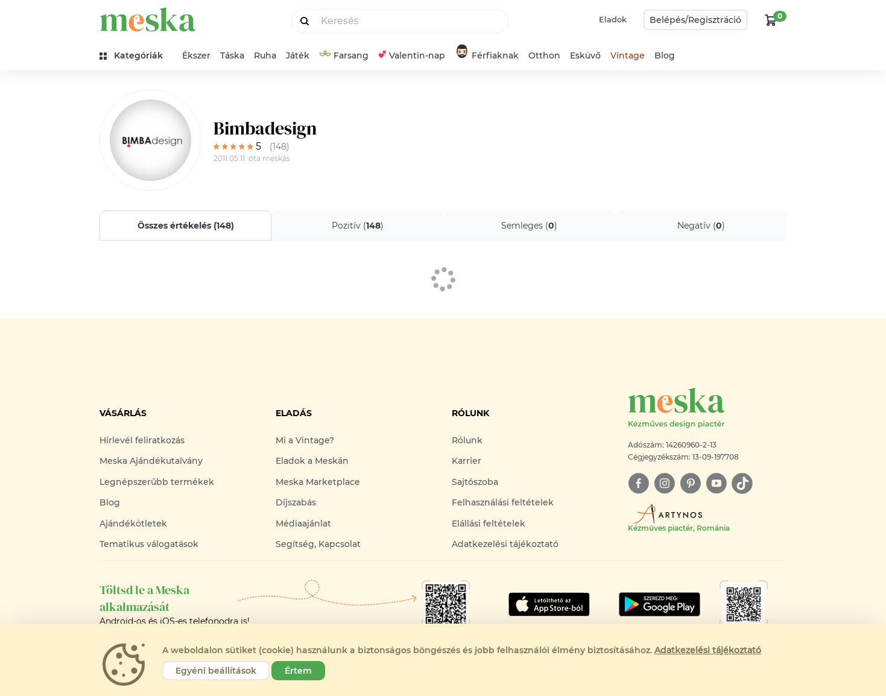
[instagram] (664, 483)
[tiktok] (742, 483)
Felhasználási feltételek (503, 502)
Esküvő (585, 55)
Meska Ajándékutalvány (151, 460)
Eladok (613, 19)
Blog (664, 55)
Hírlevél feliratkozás (142, 440)
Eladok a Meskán (312, 460)
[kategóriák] (136, 56)
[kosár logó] (771, 20)
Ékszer (196, 55)
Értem (298, 670)
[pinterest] (690, 483)
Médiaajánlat (303, 523)
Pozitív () (357, 226)
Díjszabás (296, 502)
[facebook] (638, 483)
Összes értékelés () (185, 226)
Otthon (544, 55)
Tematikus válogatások (149, 544)
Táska (232, 55)
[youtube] (716, 483)
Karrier (466, 460)
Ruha (265, 55)
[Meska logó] (707, 408)
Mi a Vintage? (305, 440)
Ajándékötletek (133, 523)
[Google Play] (549, 604)
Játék (297, 55)
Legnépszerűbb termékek (157, 481)
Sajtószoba (475, 481)
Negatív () (701, 226)
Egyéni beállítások (216, 670)
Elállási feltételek (488, 523)
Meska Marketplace (318, 481)
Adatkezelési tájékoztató (505, 544)
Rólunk (467, 440)
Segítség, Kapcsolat (318, 544)
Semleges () (529, 226)
